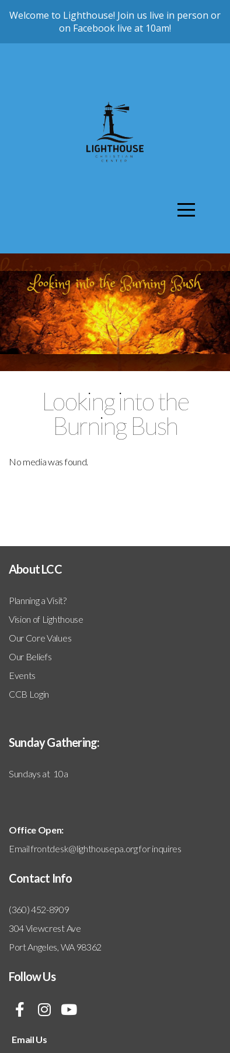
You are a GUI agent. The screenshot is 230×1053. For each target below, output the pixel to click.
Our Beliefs (30, 656)
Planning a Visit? (38, 600)
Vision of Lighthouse (46, 619)
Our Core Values (40, 637)
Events (22, 675)
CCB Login (29, 693)
